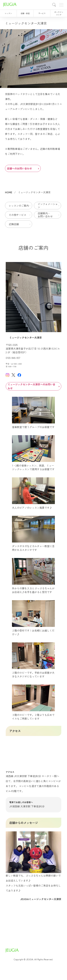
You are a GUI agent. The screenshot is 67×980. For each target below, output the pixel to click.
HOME (8, 192)
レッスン (8, 13)
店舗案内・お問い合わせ (45, 214)
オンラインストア (58, 13)
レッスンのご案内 (19, 205)
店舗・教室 (25, 13)
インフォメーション (48, 205)
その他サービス (17, 215)
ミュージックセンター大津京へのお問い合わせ (33, 386)
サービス (42, 13)
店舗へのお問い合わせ (23, 168)
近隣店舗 (14, 224)
